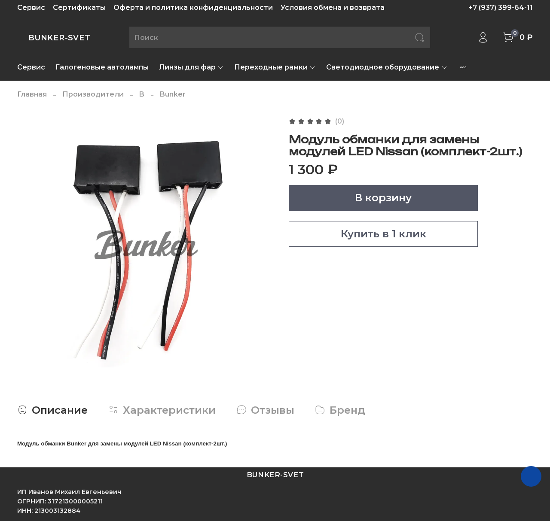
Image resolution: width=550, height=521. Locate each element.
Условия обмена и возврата (333, 7)
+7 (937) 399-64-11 (500, 7)
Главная (32, 94)
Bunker (173, 94)
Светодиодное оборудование (386, 67)
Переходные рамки (275, 67)
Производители (93, 94)
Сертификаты (79, 7)
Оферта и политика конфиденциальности (193, 7)
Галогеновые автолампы (102, 67)
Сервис (31, 7)
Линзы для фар (191, 67)
